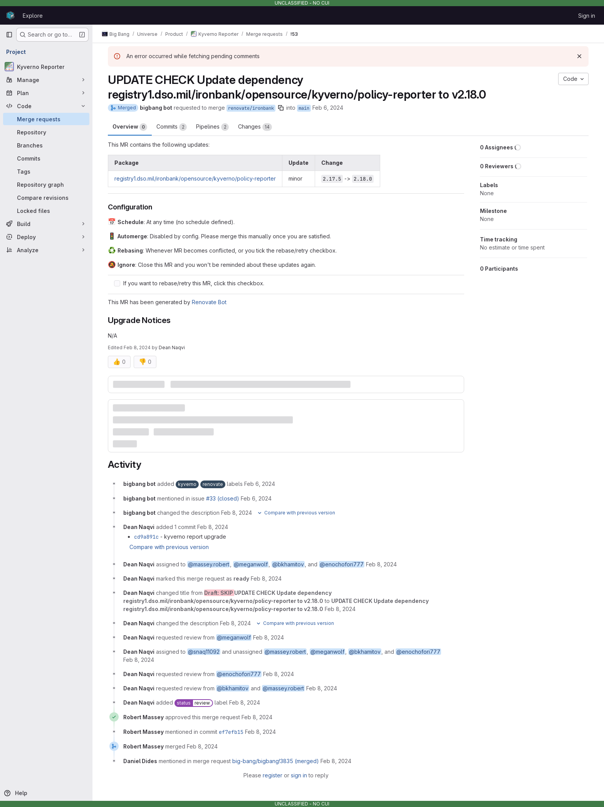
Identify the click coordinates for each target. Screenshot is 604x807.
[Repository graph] (46, 184)
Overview (129, 127)
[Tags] (46, 171)
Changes (255, 127)
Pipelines (212, 127)
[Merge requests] (46, 119)
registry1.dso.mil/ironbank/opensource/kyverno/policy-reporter (195, 178)
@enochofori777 (342, 564)
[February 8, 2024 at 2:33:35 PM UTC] (212, 527)
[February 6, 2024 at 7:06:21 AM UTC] (256, 498)
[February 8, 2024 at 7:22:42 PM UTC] (260, 731)
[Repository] (46, 132)
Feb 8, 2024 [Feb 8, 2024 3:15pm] (137, 347)
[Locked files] (46, 210)
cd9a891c (146, 536)
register (272, 775)
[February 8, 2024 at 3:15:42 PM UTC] (321, 688)
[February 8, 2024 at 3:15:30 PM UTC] (278, 674)
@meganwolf (251, 564)
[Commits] (46, 158)
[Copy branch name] (280, 107)
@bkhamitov (288, 564)
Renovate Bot (209, 302)
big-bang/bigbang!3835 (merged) (275, 761)
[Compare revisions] (46, 197)
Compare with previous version (169, 547)
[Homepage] (10, 15)
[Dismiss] (579, 56)
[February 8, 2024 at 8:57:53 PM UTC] (335, 761)
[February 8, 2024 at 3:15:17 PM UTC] (266, 578)
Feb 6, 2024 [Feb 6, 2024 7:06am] (327, 107)
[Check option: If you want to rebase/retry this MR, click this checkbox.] (117, 283)
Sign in (586, 15)
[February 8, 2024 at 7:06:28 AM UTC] (236, 512)
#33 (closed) (222, 498)
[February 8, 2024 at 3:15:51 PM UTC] (244, 702)
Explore (33, 15)
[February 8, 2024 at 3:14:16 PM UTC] (381, 564)
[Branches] (46, 145)
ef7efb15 (231, 731)
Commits (171, 127)
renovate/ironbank (251, 108)
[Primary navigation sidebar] (9, 34)
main (304, 108)
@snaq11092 (204, 651)
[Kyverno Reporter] (46, 66)
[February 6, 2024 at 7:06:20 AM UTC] (259, 484)
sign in (299, 775)
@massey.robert (208, 564)
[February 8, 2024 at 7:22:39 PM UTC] (257, 717)
